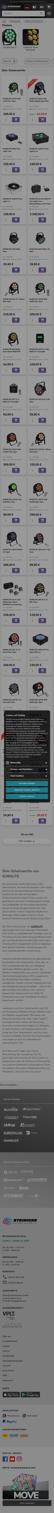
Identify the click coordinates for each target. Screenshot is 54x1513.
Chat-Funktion (17, 776)
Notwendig (15, 762)
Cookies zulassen (27, 796)
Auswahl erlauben (27, 783)
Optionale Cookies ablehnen (27, 790)
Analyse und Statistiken (21, 769)
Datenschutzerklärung (13, 747)
